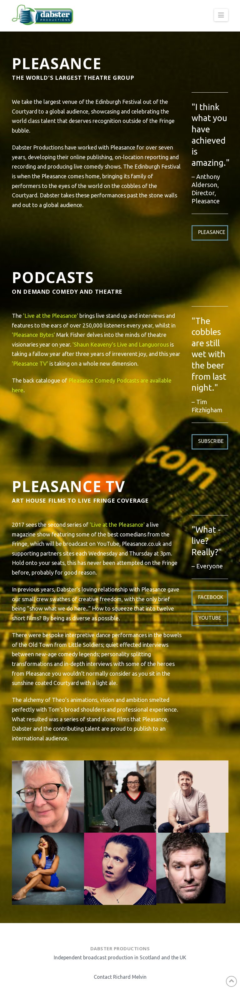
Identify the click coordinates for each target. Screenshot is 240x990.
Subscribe (211, 441)
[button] (221, 15)
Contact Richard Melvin (120, 977)
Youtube (209, 618)
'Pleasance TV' (30, 363)
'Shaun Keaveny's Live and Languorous (120, 344)
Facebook (210, 597)
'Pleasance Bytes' (33, 335)
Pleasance (211, 232)
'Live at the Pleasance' (50, 315)
